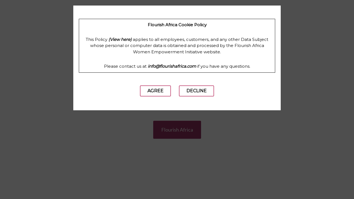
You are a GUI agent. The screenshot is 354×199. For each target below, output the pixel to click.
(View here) (120, 39)
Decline (196, 90)
